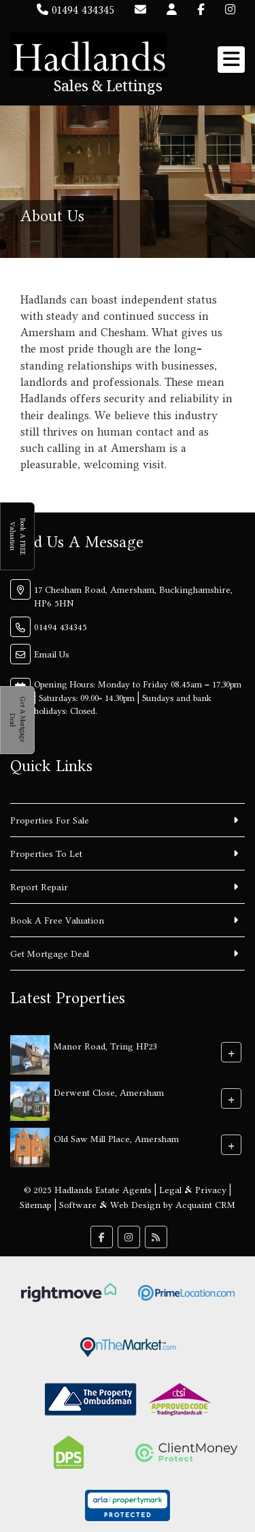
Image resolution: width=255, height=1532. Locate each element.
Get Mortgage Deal (49, 953)
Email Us (51, 654)
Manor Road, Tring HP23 (105, 1045)
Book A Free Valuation (57, 920)
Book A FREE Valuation (17, 536)
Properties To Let (46, 853)
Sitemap (36, 1204)
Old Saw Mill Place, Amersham (116, 1137)
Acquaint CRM (205, 1204)
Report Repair (39, 886)
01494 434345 (75, 9)
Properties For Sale (49, 820)
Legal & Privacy (192, 1189)
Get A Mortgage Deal (17, 720)
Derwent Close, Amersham (109, 1091)
